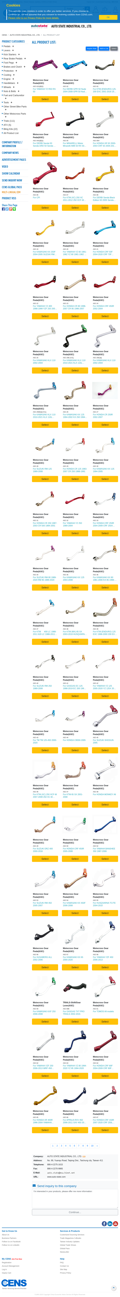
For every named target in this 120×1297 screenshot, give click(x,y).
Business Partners (9, 1238)
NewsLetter (64, 1252)
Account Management (10, 1266)
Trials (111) (9, 121)
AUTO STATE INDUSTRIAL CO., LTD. (71, 26)
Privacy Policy (65, 1273)
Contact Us (64, 1266)
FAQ (62, 1263)
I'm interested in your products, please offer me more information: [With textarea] (75, 1198)
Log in (4, 1269)
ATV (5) (7, 125)
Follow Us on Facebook (11, 1242)
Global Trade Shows (68, 1245)
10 (92, 1146)
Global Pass (65, 1248)
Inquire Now (91, 48)
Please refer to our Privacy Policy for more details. (33, 18)
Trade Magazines (67, 1238)
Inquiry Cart (6, 1273)
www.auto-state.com (56, 1177)
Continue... (75, 1212)
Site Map (63, 1269)
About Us (5, 1235)
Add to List (104, 48)
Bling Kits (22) (11, 129)
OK (108, 17)
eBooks (78, 1238)
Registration (6, 1263)
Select (113, 48)
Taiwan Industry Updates (69, 1242)
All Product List (11, 133)
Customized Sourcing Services (72, 1235)
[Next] (97, 1145)
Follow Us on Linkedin (10, 1245)
